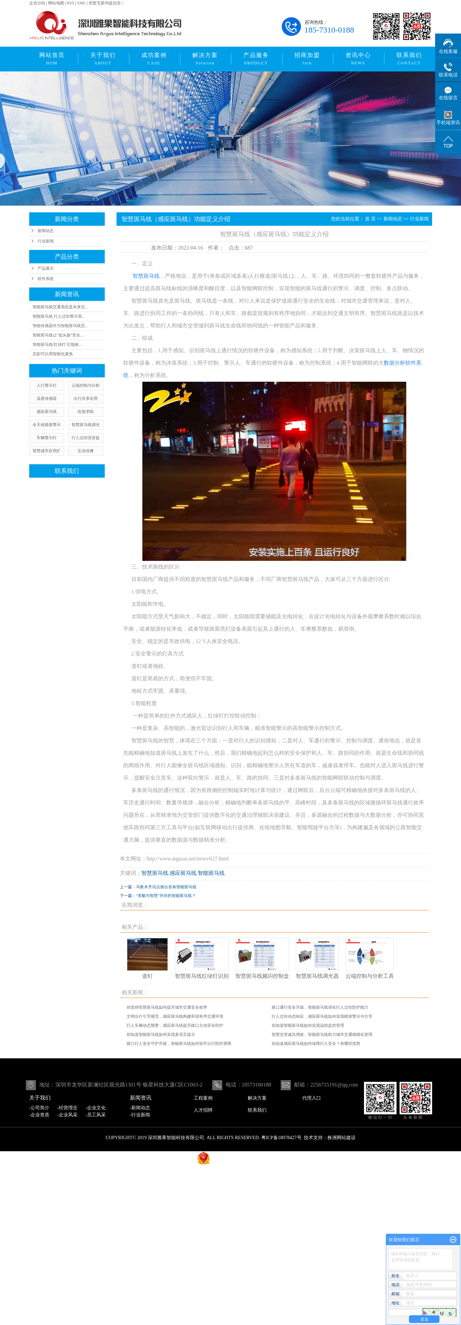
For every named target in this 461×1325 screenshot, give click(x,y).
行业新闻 (46, 241)
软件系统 (46, 278)
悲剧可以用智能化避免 (53, 354)
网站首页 (52, 58)
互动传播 (86, 450)
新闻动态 (46, 230)
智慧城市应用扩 (47, 450)
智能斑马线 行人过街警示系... (59, 316)
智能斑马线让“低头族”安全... (58, 335)
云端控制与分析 (86, 385)
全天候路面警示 (47, 424)
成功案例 (154, 58)
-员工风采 (95, 1114)
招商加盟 (307, 58)
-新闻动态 (140, 1107)
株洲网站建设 (341, 1137)
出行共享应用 (86, 398)
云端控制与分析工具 (369, 976)
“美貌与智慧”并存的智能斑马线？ (166, 895)
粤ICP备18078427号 (281, 1137)
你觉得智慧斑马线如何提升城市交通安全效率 (167, 1007)
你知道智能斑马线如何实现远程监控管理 (308, 1025)
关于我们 (103, 58)
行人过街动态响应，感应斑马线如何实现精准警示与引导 (322, 1016)
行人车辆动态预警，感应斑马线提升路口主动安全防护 (175, 1025)
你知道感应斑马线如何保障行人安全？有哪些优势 (316, 1043)
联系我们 (409, 58)
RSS (70, 3)
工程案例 (203, 1098)
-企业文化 (95, 1107)
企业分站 (37, 3)
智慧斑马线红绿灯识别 (202, 976)
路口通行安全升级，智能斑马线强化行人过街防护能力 (320, 1007)
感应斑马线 (47, 411)
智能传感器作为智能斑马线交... (60, 325)
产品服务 (256, 58)
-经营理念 (67, 1107)
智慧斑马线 (154, 873)
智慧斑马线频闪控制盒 (262, 976)
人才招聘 (203, 1110)
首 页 (370, 218)
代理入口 (311, 1098)
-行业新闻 (140, 1114)
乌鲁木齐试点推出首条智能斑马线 (166, 887)
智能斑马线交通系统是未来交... (60, 307)
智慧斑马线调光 (86, 424)
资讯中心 (358, 58)
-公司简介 (39, 1107)
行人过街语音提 (86, 437)
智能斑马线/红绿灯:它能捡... (57, 344)
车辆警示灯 (47, 437)
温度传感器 (47, 398)
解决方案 (205, 58)
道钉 (147, 976)
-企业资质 (39, 1114)
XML (81, 3)
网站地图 (56, 3)
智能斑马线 (211, 873)
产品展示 (46, 268)
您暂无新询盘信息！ (107, 3)
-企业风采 (67, 1114)
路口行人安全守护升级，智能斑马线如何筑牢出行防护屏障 (179, 1043)
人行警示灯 (47, 385)
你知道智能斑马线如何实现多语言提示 (161, 1034)
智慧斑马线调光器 (317, 976)
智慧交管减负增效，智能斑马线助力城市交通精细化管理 (322, 1034)
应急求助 (86, 411)
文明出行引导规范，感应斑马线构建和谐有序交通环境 (175, 1016)
